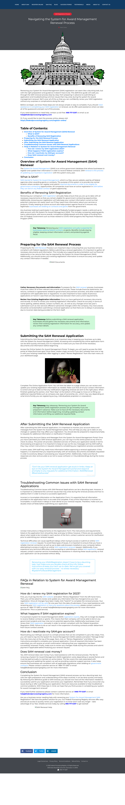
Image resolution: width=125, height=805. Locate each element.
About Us (96, 4)
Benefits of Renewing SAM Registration (44, 136)
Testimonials (78, 4)
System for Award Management (37, 169)
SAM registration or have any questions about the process (56, 605)
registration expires (72, 617)
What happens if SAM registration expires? (46, 151)
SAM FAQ (49, 4)
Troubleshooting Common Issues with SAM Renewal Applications (51, 144)
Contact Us (106, 4)
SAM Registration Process (62, 14)
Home (17, 4)
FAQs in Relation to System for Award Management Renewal (49, 147)
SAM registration (49, 196)
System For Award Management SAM (84, 697)
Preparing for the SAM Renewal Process (41, 138)
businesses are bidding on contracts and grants (48, 207)
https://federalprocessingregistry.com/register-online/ (43, 120)
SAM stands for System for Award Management (39, 180)
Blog (56, 4)
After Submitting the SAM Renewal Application (44, 142)
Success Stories (66, 4)
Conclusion (28, 157)
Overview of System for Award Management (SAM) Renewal (49, 132)
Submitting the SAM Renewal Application (41, 140)
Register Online (37, 4)
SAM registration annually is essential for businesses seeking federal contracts (62, 229)
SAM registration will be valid (36, 603)
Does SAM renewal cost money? (41, 155)
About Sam (25, 4)
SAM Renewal (40, 248)
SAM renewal (81, 287)
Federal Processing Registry (76, 700)
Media (88, 4)
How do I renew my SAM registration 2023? (46, 149)
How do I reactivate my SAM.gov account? (46, 153)
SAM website (48, 597)
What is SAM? (33, 134)
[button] (26, 751)
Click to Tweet (91, 475)
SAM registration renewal (65, 547)
